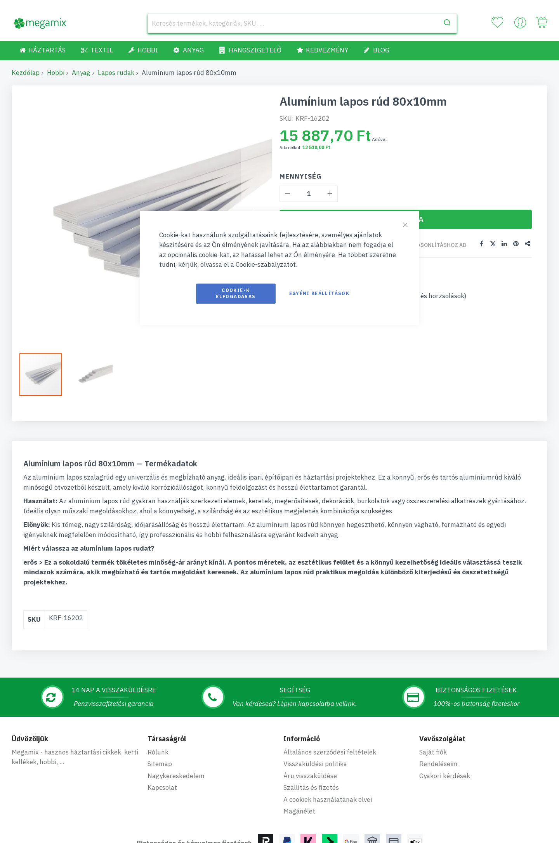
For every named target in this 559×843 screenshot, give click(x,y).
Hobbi (55, 72)
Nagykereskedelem (176, 776)
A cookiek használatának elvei (327, 799)
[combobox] (302, 23)
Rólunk (158, 752)
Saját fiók (433, 752)
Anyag (81, 72)
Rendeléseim (438, 764)
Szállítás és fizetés (311, 787)
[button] (91, 375)
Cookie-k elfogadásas (235, 293)
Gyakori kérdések (444, 776)
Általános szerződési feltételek (329, 752)
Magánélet (299, 811)
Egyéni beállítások (319, 293)
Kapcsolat (162, 787)
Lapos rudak (116, 72)
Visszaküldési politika (315, 764)
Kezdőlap (26, 72)
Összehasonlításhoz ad (431, 245)
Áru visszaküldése (310, 776)
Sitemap (160, 764)
